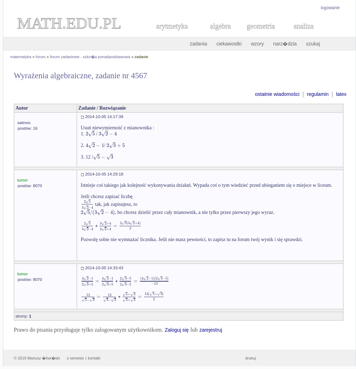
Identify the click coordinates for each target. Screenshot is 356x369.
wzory (257, 44)
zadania (198, 44)
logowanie (330, 7)
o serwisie (75, 358)
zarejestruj (211, 330)
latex (341, 94)
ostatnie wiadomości (277, 94)
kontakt (94, 358)
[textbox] (90, 133)
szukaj (313, 44)
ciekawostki (229, 44)
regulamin (318, 94)
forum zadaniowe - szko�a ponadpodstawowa (90, 57)
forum (40, 57)
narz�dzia (285, 44)
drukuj (250, 358)
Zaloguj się (177, 330)
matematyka (20, 57)
